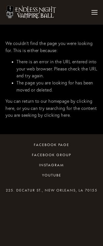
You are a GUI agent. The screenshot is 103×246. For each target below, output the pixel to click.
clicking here (57, 115)
